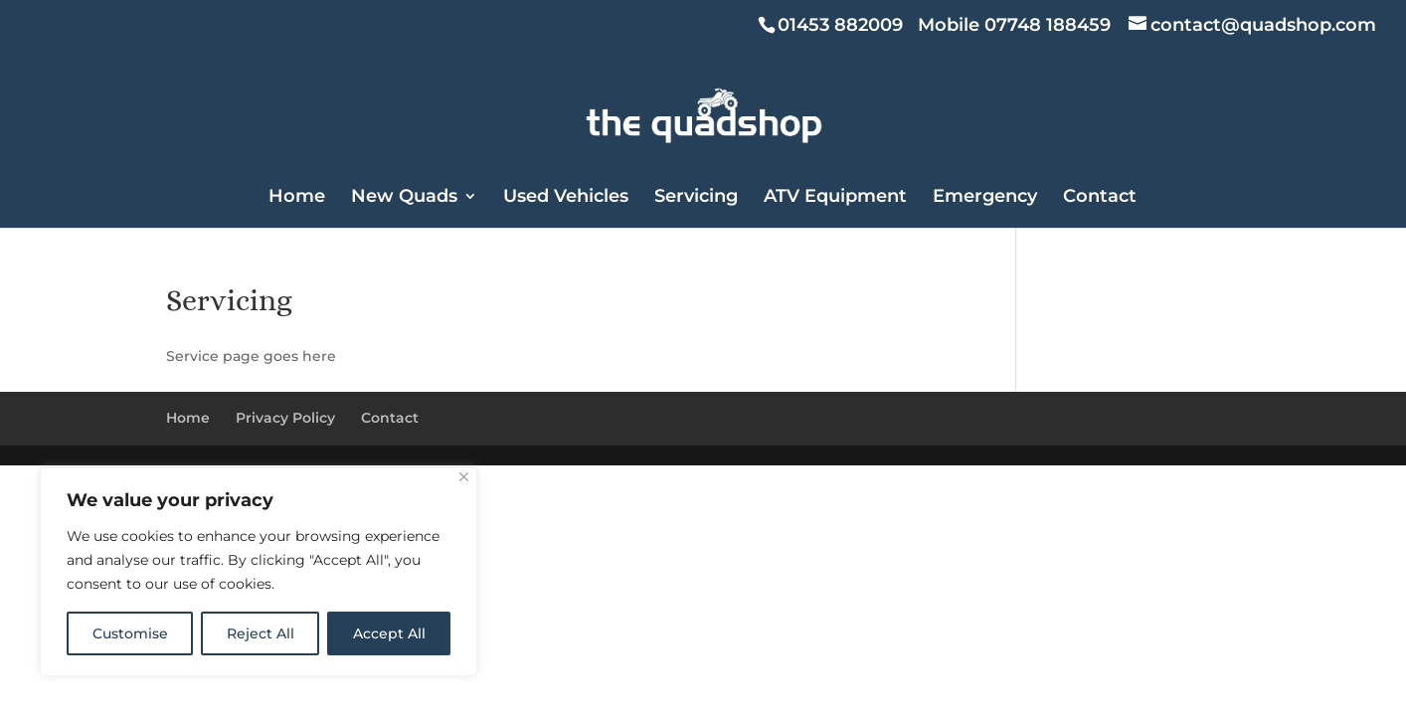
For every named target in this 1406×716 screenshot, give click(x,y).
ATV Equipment (835, 198)
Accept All (389, 633)
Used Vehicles (565, 198)
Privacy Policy (285, 418)
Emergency (985, 198)
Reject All (260, 633)
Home (296, 198)
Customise (130, 633)
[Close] (463, 476)
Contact (1100, 198)
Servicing (696, 198)
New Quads (404, 198)
